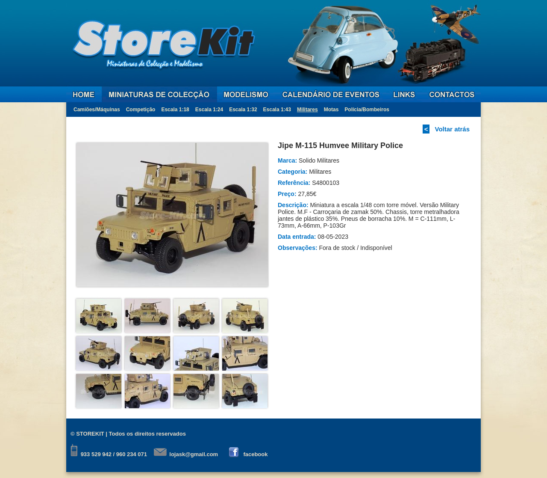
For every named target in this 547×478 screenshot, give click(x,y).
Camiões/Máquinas (97, 110)
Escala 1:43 (277, 110)
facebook (255, 454)
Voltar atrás (452, 129)
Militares (307, 110)
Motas (331, 110)
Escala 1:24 (209, 110)
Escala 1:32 (243, 110)
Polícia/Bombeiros (366, 110)
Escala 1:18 (175, 110)
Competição (141, 110)
